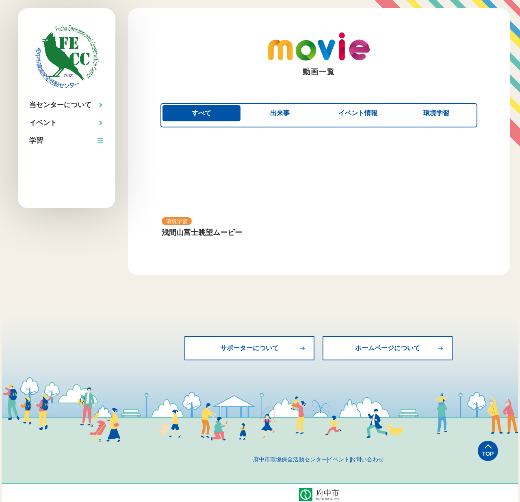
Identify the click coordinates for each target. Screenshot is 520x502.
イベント (338, 456)
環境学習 (436, 113)
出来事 (280, 113)
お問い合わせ (387, 456)
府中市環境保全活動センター (270, 456)
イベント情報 (357, 113)
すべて (202, 113)
